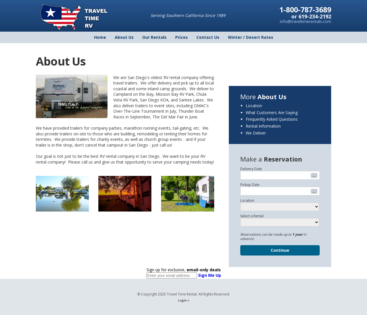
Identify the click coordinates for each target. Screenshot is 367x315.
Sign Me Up (209, 275)
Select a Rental (251, 216)
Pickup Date (249, 184)
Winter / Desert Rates (250, 37)
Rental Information (263, 126)
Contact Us (207, 37)
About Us (124, 37)
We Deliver (256, 133)
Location (254, 105)
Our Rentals (154, 37)
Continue (280, 250)
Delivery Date (251, 168)
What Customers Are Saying (272, 112)
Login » (183, 300)
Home (100, 37)
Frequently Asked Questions (272, 119)
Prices (181, 37)
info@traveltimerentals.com (305, 21)
